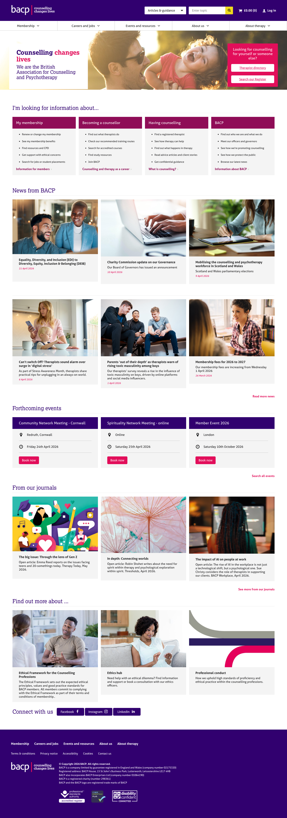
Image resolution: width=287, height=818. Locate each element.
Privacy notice (49, 753)
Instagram (98, 712)
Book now (29, 460)
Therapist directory (252, 68)
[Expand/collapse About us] (208, 26)
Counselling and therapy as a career (105, 169)
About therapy (255, 26)
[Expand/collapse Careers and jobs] (98, 26)
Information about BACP (231, 169)
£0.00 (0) (250, 10)
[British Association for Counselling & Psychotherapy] (33, 10)
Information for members (33, 169)
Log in (271, 10)
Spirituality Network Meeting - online (138, 423)
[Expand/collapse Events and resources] (159, 26)
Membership (26, 26)
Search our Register (252, 79)
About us (198, 26)
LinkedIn (126, 712)
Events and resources (140, 26)
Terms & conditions (23, 753)
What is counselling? (162, 169)
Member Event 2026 (212, 423)
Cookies (88, 753)
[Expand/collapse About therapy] (269, 26)
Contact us (104, 753)
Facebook (70, 712)
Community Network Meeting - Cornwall (52, 423)
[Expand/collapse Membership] (38, 26)
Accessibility (70, 753)
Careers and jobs (83, 26)
